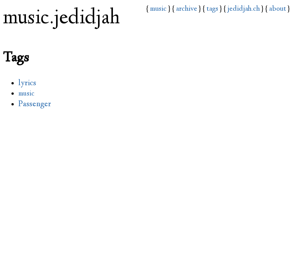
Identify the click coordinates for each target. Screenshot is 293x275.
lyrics (27, 83)
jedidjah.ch (243, 9)
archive (186, 9)
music (158, 9)
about (277, 9)
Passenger (34, 104)
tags (212, 9)
